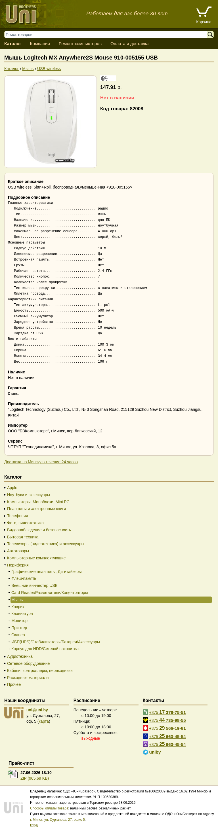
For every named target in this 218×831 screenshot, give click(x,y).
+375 (167, 712)
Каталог (12, 43)
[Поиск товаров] (108, 34)
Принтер (19, 627)
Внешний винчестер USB (34, 585)
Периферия (18, 565)
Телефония (17, 515)
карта (44, 721)
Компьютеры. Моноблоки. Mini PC (38, 502)
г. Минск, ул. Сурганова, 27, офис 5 (57, 820)
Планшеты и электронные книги (36, 508)
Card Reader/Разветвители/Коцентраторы (49, 592)
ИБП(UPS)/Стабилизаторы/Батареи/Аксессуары (55, 642)
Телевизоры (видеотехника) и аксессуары (45, 544)
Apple (12, 487)
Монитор (19, 620)
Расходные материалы (28, 677)
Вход (34, 825)
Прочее (14, 684)
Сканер (18, 635)
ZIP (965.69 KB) (34, 778)
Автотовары (18, 551)
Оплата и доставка (129, 43)
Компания (40, 43)
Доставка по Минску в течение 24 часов (41, 462)
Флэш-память (23, 578)
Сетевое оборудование (28, 663)
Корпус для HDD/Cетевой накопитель (45, 648)
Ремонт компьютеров (80, 43)
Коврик (17, 606)
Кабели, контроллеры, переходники (40, 670)
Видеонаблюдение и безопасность (39, 530)
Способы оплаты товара (49, 808)
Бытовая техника (22, 537)
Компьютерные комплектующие (36, 558)
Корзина (203, 22)
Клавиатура (22, 613)
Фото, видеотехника (25, 523)
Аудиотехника (20, 656)
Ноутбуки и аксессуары (28, 494)
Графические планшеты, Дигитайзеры (46, 571)
